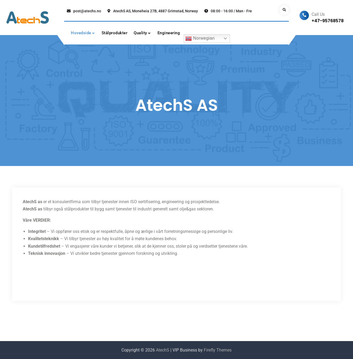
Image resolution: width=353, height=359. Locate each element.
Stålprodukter (115, 33)
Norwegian (200, 38)
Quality (140, 33)
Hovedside (81, 33)
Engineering (169, 33)
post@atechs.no (87, 11)
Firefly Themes (218, 350)
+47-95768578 (328, 21)
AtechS (162, 350)
